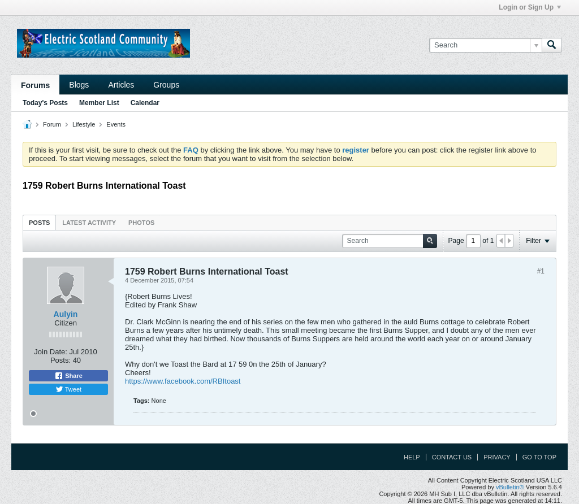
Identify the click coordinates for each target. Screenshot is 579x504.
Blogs (79, 84)
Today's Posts (45, 103)
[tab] (39, 222)
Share (68, 375)
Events (116, 124)
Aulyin (66, 314)
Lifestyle (83, 124)
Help (412, 457)
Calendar (145, 103)
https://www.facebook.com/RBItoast (182, 381)
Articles (121, 84)
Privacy (496, 457)
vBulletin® (510, 487)
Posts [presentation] (39, 222)
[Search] (485, 45)
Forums (35, 85)
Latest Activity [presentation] (89, 222)
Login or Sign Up (530, 7)
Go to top (539, 457)
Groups (166, 84)
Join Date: (50, 351)
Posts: (60, 360)
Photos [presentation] (141, 222)
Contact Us (452, 457)
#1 (541, 271)
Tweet (68, 389)
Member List (99, 103)
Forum (52, 124)
